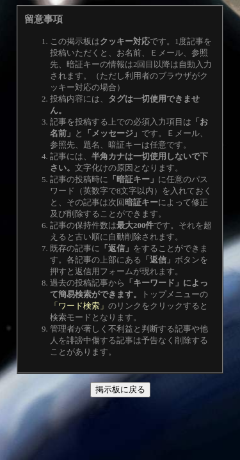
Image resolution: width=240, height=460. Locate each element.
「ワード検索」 (79, 305)
